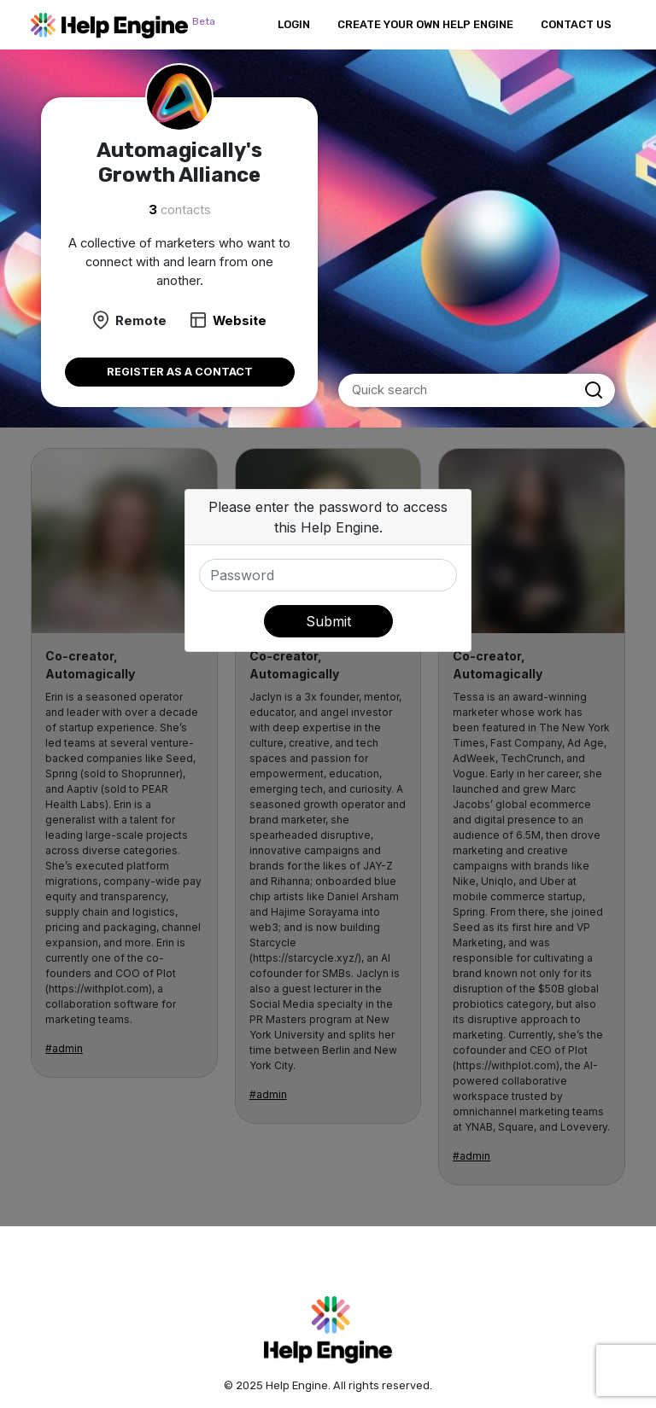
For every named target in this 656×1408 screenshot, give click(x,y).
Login (294, 24)
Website (239, 321)
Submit (328, 621)
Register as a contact (180, 371)
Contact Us (576, 24)
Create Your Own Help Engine (425, 24)
